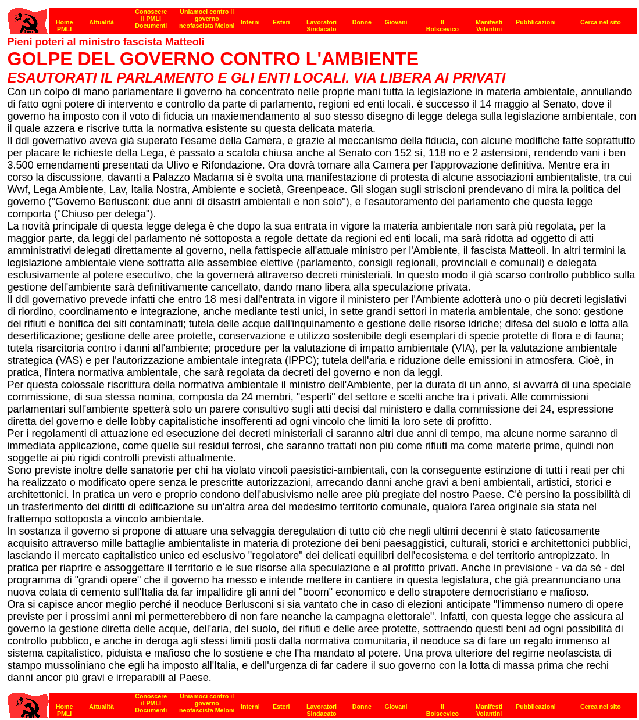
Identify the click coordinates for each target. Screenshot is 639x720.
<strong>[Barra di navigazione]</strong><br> (322, 18)
